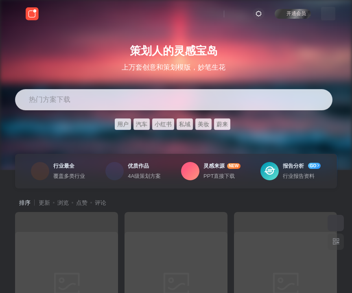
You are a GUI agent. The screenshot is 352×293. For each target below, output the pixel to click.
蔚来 (222, 124)
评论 (100, 202)
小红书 (163, 124)
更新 (44, 202)
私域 (184, 124)
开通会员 (293, 13)
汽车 (141, 124)
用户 (123, 124)
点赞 (81, 202)
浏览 (63, 202)
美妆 (203, 124)
